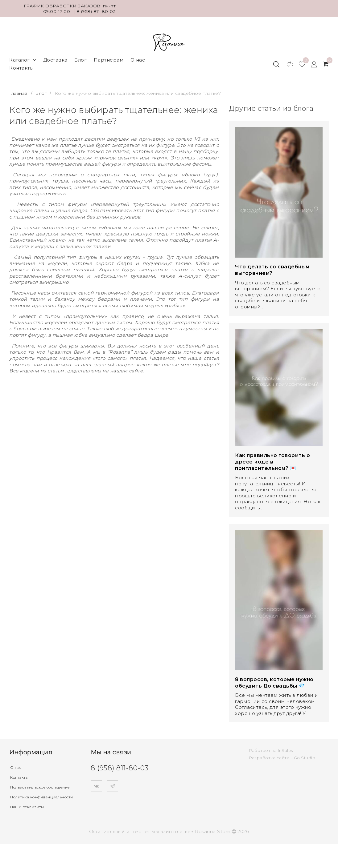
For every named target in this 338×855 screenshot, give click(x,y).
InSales (285, 750)
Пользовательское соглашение (34, 789)
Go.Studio (304, 757)
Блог (80, 60)
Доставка (55, 60)
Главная (19, 93)
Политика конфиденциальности (37, 805)
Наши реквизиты (31, 818)
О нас (137, 60)
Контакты (21, 68)
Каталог (22, 60)
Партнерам (109, 60)
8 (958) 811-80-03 (96, 11)
